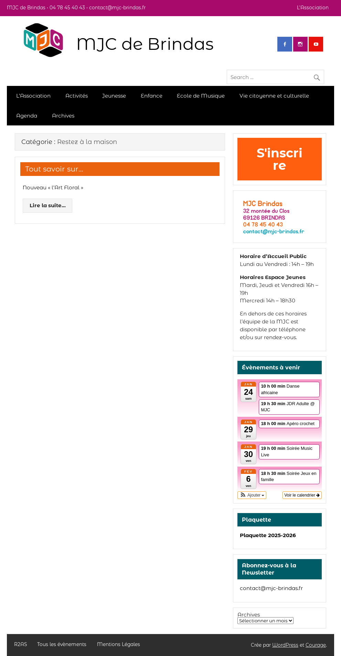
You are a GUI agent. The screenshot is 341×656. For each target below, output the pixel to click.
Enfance (151, 95)
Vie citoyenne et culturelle (274, 95)
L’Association (313, 7)
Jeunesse (114, 95)
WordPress (285, 645)
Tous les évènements (61, 644)
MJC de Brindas (145, 44)
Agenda (26, 115)
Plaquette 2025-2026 (268, 535)
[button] (252, 495)
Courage (316, 645)
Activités (76, 95)
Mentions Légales (118, 644)
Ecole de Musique (201, 95)
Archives (63, 115)
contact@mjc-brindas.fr (271, 588)
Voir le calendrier (302, 495)
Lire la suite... (48, 205)
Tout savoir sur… (54, 168)
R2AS (20, 644)
